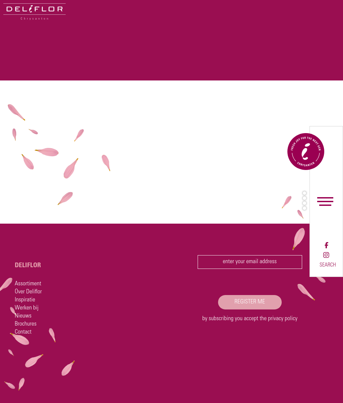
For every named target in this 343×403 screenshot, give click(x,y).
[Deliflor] (34, 12)
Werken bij (27, 308)
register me (249, 302)
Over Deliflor (28, 292)
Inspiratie (25, 300)
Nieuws (23, 316)
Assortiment (28, 284)
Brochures (26, 324)
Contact (23, 332)
